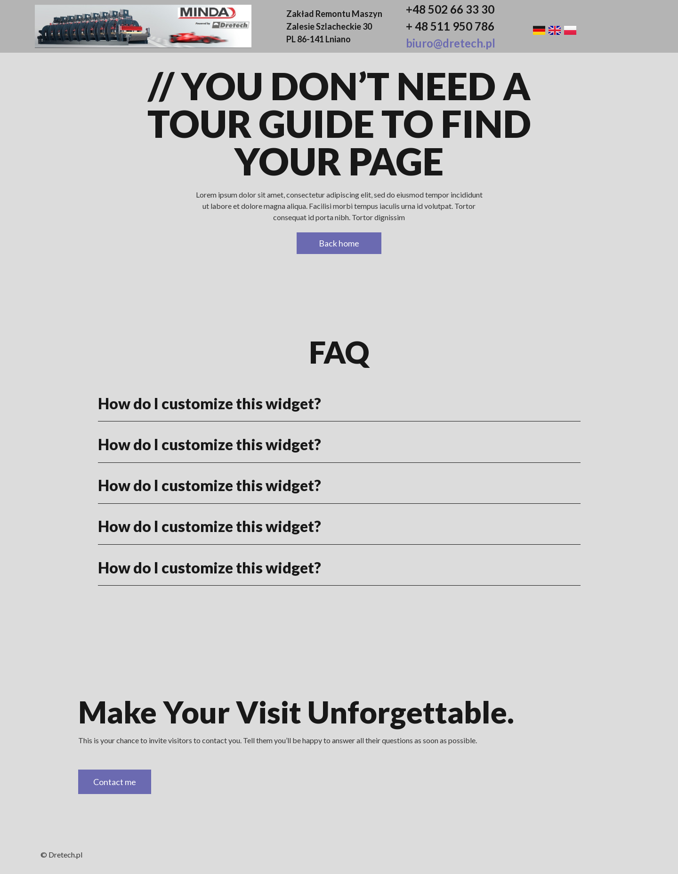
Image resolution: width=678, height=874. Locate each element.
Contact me (114, 782)
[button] (339, 403)
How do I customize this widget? (209, 403)
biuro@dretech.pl (450, 43)
